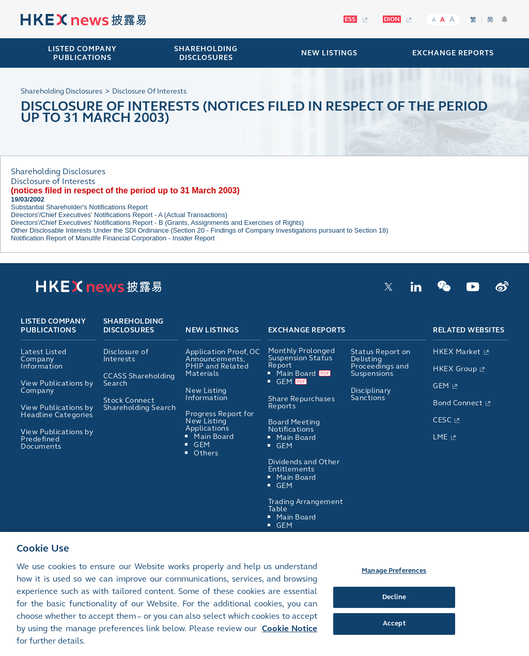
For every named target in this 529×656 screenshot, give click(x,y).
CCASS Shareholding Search (139, 380)
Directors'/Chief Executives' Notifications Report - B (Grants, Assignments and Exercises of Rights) (157, 222)
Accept (394, 629)
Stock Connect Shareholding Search (139, 404)
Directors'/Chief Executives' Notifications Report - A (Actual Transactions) (119, 215)
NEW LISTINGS (329, 53)
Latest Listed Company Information (44, 359)
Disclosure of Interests (126, 355)
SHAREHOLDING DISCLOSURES (206, 53)
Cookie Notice (289, 634)
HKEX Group (455, 368)
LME (440, 437)
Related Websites (468, 330)
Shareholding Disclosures (133, 326)
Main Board (214, 436)
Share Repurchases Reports (301, 402)
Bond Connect (458, 403)
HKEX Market (457, 351)
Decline (394, 602)
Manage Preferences (394, 576)
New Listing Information (206, 394)
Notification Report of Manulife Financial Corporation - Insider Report (113, 238)
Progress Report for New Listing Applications (219, 421)
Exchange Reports (307, 330)
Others (206, 453)
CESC (442, 420)
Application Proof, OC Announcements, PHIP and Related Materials (222, 362)
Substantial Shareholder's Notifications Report (79, 207)
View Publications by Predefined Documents (57, 439)
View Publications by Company (57, 387)
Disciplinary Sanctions (371, 394)
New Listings (212, 330)
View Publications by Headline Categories (57, 411)
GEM (202, 444)
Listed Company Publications (82, 53)
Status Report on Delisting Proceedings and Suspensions (381, 362)
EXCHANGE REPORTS (453, 53)
